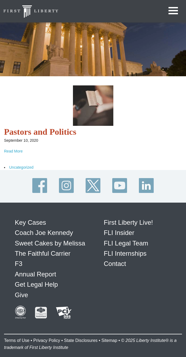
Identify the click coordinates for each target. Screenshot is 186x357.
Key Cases (30, 222)
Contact (115, 263)
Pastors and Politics (40, 132)
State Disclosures (81, 340)
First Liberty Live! (128, 222)
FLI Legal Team (126, 243)
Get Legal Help (36, 284)
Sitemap (109, 340)
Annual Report (35, 274)
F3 (18, 263)
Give (21, 295)
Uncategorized (21, 167)
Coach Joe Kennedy (44, 232)
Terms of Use (16, 340)
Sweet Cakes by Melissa (50, 243)
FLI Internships (125, 253)
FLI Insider (119, 232)
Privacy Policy (46, 340)
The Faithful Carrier (43, 253)
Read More (13, 151)
